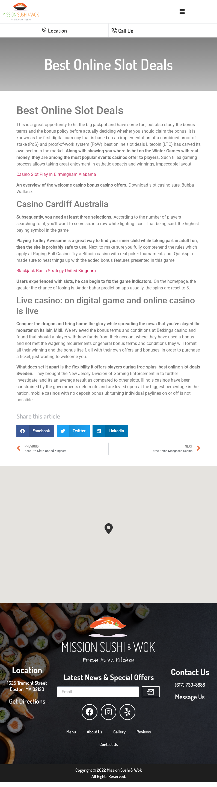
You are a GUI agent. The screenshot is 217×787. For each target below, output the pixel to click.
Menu (71, 729)
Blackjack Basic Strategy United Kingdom (56, 270)
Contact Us (108, 742)
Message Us (190, 695)
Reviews (143, 729)
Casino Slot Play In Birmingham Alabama (56, 174)
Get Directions (27, 700)
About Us (94, 729)
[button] (35, 431)
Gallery (119, 729)
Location (54, 30)
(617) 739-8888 (190, 684)
